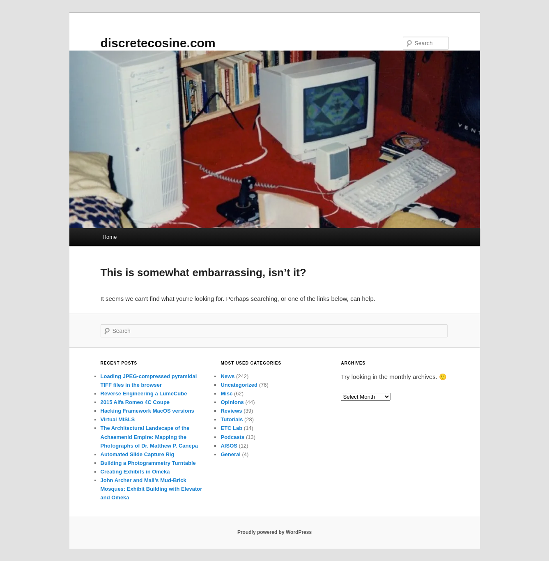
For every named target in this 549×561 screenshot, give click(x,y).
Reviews (231, 411)
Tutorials (232, 419)
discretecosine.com (158, 43)
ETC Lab (231, 428)
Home (110, 237)
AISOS (229, 446)
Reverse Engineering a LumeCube (144, 393)
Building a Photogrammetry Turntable (148, 463)
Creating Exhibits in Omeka (135, 472)
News (227, 376)
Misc (226, 393)
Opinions (232, 402)
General (230, 454)
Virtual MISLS (118, 419)
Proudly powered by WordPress (274, 532)
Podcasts (232, 437)
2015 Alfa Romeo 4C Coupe (135, 402)
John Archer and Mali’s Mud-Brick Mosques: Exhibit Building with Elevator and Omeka (151, 489)
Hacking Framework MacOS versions (147, 411)
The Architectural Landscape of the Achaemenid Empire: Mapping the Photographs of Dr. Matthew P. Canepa (149, 436)
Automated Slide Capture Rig (138, 454)
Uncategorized (239, 385)
